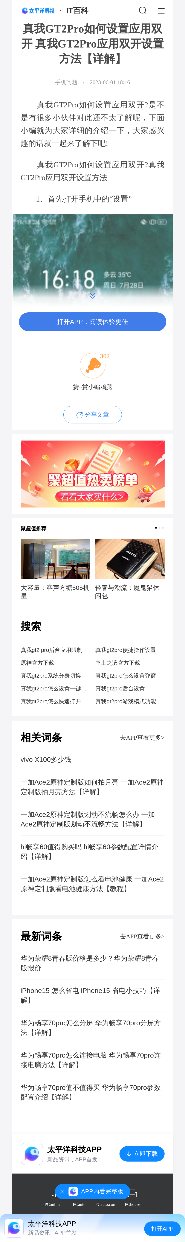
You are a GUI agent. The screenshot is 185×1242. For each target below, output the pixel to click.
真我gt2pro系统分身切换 (51, 675)
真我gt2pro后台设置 (120, 688)
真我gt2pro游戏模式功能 (125, 701)
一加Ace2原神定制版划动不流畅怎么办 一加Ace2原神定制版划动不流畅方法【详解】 (88, 819)
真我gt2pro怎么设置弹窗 (125, 675)
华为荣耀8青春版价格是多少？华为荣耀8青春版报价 (90, 963)
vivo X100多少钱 (46, 759)
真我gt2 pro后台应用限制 (52, 650)
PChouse (132, 1204)
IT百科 (77, 10)
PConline (52, 1204)
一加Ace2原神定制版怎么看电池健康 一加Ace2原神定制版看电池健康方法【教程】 (92, 884)
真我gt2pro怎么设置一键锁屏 (55, 688)
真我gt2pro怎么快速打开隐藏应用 (55, 701)
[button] (156, 528)
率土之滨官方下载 (117, 663)
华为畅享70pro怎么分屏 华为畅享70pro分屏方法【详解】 (91, 1027)
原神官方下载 (37, 663)
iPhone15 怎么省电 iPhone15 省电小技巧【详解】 (90, 995)
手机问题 (66, 82)
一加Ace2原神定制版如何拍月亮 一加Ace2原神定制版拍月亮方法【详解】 (92, 787)
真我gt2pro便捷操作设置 (125, 650)
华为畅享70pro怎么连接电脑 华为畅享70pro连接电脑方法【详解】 (91, 1060)
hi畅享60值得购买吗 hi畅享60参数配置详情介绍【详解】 (90, 851)
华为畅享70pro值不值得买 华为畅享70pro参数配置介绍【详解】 (91, 1092)
